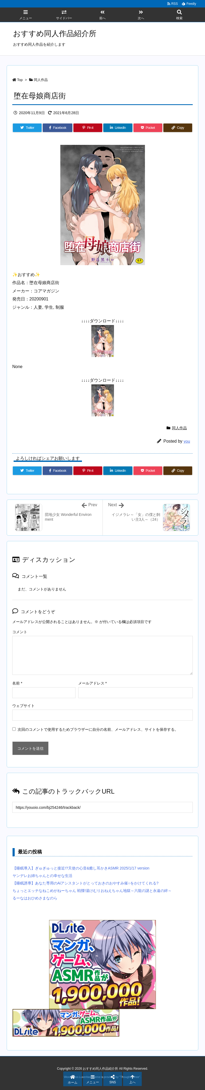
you (187, 441)
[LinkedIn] (117, 127)
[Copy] (177, 127)
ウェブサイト (23, 706)
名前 (17, 683)
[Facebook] (57, 127)
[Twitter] (27, 127)
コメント (19, 632)
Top (20, 80)
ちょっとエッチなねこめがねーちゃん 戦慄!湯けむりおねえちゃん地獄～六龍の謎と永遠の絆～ (92, 890)
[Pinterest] (87, 127)
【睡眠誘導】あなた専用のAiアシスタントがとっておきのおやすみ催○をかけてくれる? (86, 883)
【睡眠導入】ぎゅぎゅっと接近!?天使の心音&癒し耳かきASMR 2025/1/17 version (81, 868)
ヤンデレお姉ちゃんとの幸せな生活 (42, 875)
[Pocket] (147, 127)
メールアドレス (92, 683)
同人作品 (41, 80)
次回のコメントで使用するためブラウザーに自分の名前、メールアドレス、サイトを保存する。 (98, 729)
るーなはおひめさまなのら (35, 898)
